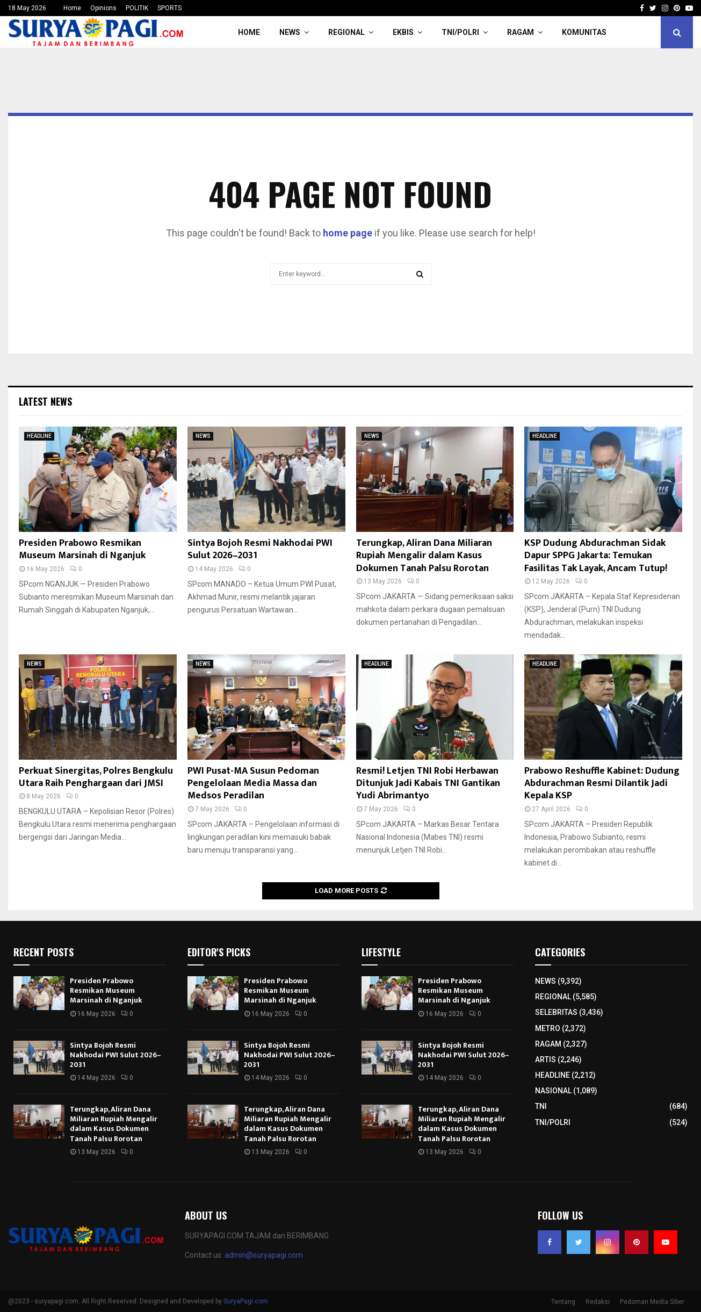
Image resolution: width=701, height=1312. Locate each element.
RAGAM (520, 32)
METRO (547, 1028)
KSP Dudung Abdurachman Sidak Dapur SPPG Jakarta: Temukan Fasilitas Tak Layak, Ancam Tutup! (595, 555)
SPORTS (169, 8)
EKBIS (403, 32)
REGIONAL (346, 32)
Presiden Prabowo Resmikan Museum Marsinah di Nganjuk (82, 549)
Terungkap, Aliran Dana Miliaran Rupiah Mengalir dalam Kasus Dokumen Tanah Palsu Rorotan (424, 555)
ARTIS (545, 1059)
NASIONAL (553, 1090)
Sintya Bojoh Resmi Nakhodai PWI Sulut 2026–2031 (260, 549)
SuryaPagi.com (245, 1301)
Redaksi (598, 1302)
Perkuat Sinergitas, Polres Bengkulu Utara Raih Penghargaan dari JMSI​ (96, 777)
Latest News (45, 401)
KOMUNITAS (584, 32)
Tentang (563, 1302)
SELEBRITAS (556, 1012)
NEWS (289, 32)
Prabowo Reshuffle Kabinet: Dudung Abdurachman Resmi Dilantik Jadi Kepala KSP (602, 783)
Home (72, 8)
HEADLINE (39, 436)
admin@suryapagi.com (264, 1255)
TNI (541, 1106)
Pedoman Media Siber (652, 1302)
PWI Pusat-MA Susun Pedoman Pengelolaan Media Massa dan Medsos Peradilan (253, 783)
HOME (249, 32)
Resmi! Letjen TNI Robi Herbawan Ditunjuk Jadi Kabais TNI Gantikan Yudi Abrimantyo (428, 783)
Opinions (103, 8)
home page (347, 233)
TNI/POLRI (460, 32)
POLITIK (137, 8)
